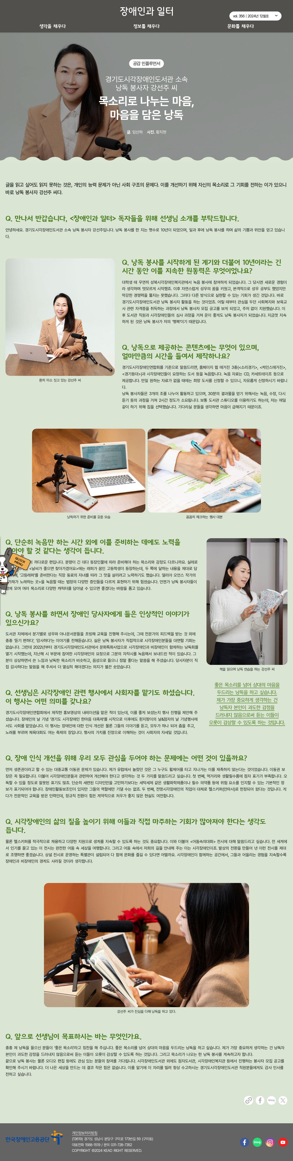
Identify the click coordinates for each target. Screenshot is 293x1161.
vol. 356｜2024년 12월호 (251, 16)
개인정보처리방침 (85, 1133)
